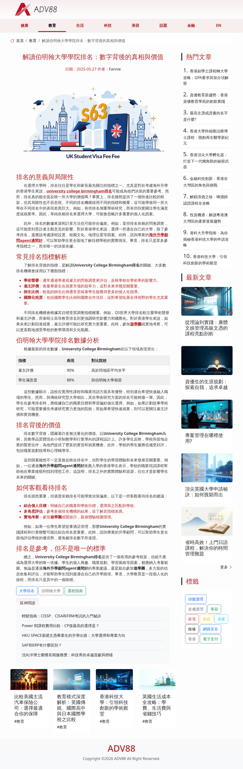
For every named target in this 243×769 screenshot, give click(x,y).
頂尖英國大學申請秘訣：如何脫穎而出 (206, 492)
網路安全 (210, 629)
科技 (108, 25)
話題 (163, 25)
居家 (221, 619)
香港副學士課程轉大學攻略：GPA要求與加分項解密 (206, 77)
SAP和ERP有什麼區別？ (42, 645)
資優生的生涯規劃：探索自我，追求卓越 (206, 384)
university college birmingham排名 (79, 191)
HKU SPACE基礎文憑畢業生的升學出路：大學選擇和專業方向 (73, 635)
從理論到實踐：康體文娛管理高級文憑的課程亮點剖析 (206, 328)
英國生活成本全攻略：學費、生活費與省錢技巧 (156, 705)
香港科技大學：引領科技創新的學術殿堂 (114, 705)
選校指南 (75, 590)
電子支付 (210, 639)
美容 (135, 25)
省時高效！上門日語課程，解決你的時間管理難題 (206, 548)
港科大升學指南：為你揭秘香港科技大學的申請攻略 (206, 239)
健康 (24, 25)
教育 (52, 25)
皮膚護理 (195, 609)
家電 (192, 619)
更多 (226, 567)
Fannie (115, 69)
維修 (192, 629)
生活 (80, 25)
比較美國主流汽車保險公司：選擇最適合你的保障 (28, 705)
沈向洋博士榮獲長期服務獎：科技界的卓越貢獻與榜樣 (67, 654)
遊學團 (135, 324)
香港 (192, 639)
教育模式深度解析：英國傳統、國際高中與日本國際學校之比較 (71, 707)
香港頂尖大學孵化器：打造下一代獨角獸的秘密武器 (206, 160)
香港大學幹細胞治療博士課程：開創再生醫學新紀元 (206, 137)
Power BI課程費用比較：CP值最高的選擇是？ (60, 625)
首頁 (20, 40)
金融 (191, 25)
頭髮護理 (195, 599)
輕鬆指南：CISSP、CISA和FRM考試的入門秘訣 (61, 616)
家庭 (206, 619)
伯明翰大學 (51, 590)
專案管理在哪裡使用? (204, 438)
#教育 (19, 721)
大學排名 (26, 590)
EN (218, 25)
